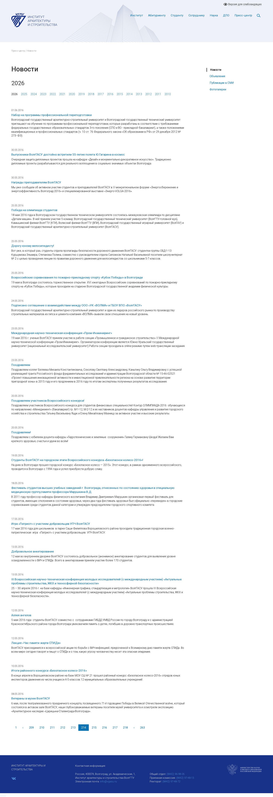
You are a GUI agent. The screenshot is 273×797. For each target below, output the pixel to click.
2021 (62, 94)
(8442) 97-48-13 (185, 777)
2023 (43, 94)
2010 (168, 94)
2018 (91, 94)
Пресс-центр (243, 15)
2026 (14, 94)
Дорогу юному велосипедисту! (32, 245)
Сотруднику (197, 15)
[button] (3, 795)
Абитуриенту (157, 15)
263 (142, 727)
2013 (139, 94)
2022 (53, 94)
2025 (24, 94)
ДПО (226, 15)
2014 (129, 94)
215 (94, 727)
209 (31, 727)
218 (125, 727)
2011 (158, 94)
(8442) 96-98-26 (175, 774)
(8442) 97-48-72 (171, 781)
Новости (215, 69)
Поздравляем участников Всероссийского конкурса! (47, 400)
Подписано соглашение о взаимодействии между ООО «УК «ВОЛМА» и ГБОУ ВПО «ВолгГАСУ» (76, 305)
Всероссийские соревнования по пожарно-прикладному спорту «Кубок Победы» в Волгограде (77, 277)
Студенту (177, 15)
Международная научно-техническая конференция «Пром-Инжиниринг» (61, 333)
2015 (120, 94)
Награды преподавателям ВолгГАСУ (36, 182)
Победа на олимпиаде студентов (34, 210)
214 (83, 727)
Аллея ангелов (21, 615)
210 (42, 727)
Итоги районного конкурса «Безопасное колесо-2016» (49, 670)
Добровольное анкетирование (32, 551)
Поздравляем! (21, 432)
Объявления (217, 76)
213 (73, 727)
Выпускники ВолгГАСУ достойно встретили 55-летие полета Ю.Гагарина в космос (68, 154)
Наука (214, 15)
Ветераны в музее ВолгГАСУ (30, 698)
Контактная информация (90, 765)
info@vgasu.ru (108, 781)
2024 (33, 94)
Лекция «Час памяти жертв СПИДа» (36, 643)
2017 (101, 94)
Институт (136, 15)
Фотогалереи (218, 89)
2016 (110, 94)
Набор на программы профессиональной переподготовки (51, 115)
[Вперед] (134, 727)
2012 (148, 94)
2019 (81, 94)
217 (115, 727)
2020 (72, 94)
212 (62, 727)
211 (52, 727)
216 (104, 727)
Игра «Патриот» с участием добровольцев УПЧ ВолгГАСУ (50, 523)
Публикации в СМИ (222, 82)
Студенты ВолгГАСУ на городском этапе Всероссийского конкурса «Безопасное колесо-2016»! (77, 460)
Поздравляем (20, 365)
